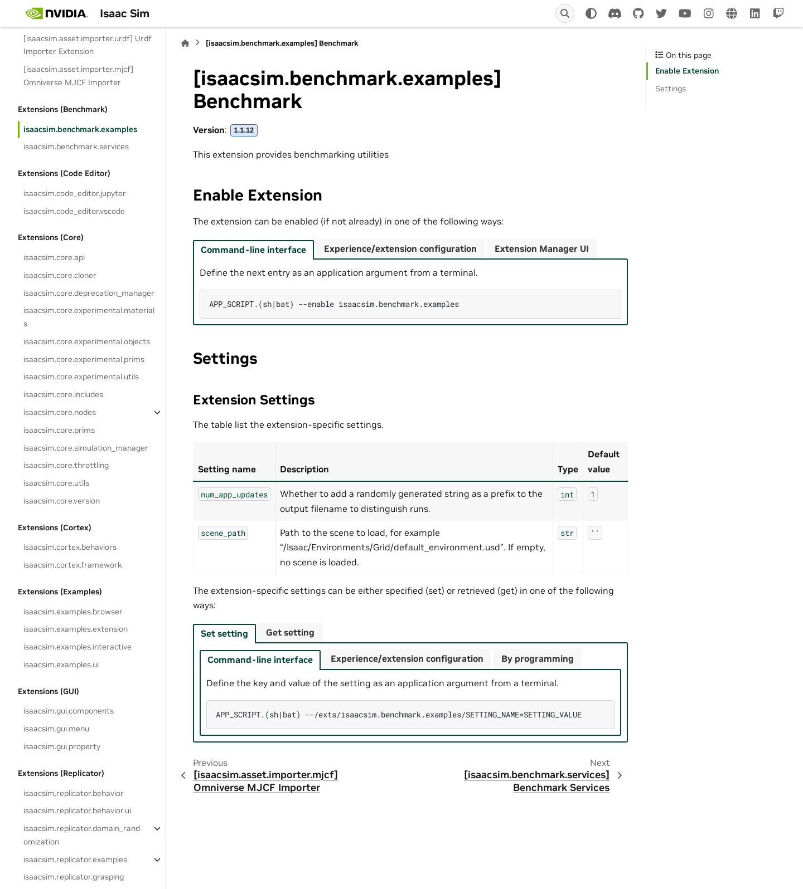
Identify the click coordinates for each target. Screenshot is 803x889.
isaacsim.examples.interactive (77, 647)
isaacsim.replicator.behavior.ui (77, 810)
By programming (537, 658)
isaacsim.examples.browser (73, 612)
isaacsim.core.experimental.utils (81, 377)
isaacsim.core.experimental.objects (86, 341)
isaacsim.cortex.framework (72, 565)
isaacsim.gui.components (68, 711)
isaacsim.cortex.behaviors (70, 547)
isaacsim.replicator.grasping (73, 877)
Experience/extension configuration (400, 248)
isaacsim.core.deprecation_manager (88, 293)
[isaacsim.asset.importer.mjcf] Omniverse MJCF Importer (78, 75)
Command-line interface (253, 249)
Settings (670, 89)
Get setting (290, 632)
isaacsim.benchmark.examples (80, 129)
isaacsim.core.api (54, 257)
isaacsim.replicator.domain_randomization (81, 835)
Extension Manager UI (542, 248)
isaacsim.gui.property (61, 746)
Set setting (224, 633)
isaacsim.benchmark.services (76, 146)
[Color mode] (591, 13)
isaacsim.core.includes (63, 394)
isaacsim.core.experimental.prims (83, 359)
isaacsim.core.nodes (59, 412)
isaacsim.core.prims (59, 430)
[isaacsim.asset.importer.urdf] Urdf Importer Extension (87, 45)
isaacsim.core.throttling (66, 465)
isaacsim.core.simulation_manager (85, 448)
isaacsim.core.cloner (59, 275)
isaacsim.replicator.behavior (73, 793)
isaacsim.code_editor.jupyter (74, 193)
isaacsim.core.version (61, 501)
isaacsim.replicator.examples (75, 859)
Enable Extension (687, 71)
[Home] (185, 43)
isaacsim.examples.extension (75, 629)
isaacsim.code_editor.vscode (74, 211)
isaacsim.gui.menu (56, 729)
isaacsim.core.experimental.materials (88, 317)
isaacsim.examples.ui (61, 665)
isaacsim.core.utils (56, 483)
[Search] (564, 13)
